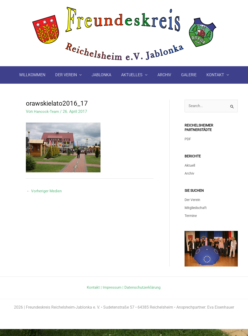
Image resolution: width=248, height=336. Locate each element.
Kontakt (93, 287)
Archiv (189, 174)
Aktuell (190, 166)
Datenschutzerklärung (106, 294)
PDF (188, 139)
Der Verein (192, 200)
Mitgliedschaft (196, 208)
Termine (191, 216)
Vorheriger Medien (44, 191)
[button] (83, 75)
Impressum (113, 287)
